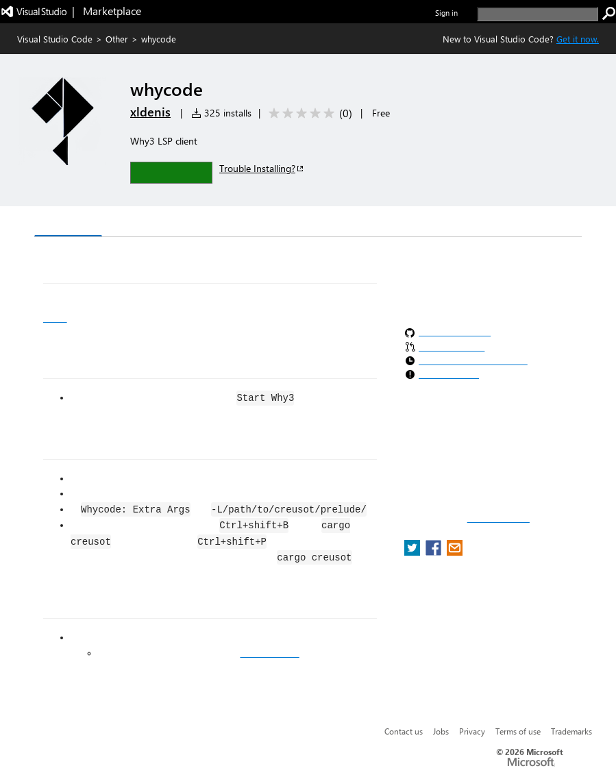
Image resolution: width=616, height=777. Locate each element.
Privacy (472, 731)
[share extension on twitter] (413, 551)
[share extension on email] (454, 551)
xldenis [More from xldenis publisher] (150, 111)
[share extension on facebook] (434, 551)
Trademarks (571, 731)
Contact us (403, 731)
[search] (537, 14)
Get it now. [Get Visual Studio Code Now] (577, 39)
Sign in (446, 13)
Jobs (441, 731)
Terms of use (518, 731)
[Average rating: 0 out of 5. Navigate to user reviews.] (308, 113)
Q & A (225, 223)
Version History (151, 223)
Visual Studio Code (55, 39)
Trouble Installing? (262, 168)
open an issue (269, 653)
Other (117, 39)
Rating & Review (301, 223)
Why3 (55, 317)
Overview (68, 222)
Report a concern (498, 518)
